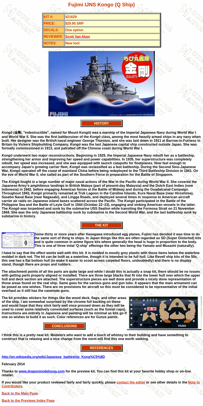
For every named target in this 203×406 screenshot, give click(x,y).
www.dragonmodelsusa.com (42, 371)
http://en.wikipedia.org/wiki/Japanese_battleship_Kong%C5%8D (53, 357)
